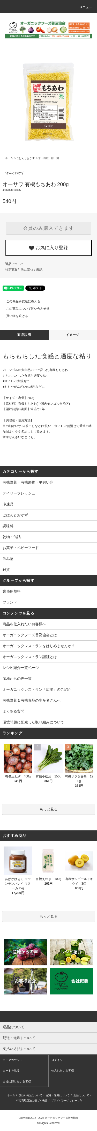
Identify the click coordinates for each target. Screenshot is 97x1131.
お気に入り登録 (48, 248)
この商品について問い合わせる (25, 308)
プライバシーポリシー (64, 1100)
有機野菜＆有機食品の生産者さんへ (32, 700)
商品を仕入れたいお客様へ (24, 624)
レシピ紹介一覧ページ (21, 668)
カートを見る (11, 1070)
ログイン (57, 1059)
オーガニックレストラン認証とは (30, 657)
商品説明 (24, 335)
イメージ (73, 335)
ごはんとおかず (26, 158)
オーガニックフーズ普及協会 (61, 1117)
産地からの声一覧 (17, 678)
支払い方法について (30, 1095)
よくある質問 (13, 711)
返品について (14, 264)
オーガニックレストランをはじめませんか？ (39, 646)
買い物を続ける (14, 316)
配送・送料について (58, 1095)
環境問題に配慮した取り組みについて (33, 722)
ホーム (9, 158)
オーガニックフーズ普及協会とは (30, 635)
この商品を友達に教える (20, 301)
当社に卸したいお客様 (17, 1081)
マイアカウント (13, 1059)
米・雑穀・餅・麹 (48, 158)
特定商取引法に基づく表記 (23, 270)
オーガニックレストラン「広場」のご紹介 (37, 689)
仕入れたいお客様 (62, 1070)
